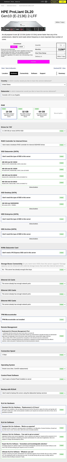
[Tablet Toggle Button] (2, 2)
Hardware (14, 73)
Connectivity (24, 73)
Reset (3, 68)
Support (42, 73)
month (14, 46)
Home (2, 5)
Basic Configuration (11, 68)
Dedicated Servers (11, 5)
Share (63, 68)
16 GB (9, 112)
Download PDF (57, 68)
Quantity (38, 45)
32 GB (25, 112)
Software (34, 73)
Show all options (58, 113)
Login (62, 1)
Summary (62, 73)
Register (54, 1)
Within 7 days (60, 22)
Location (5, 73)
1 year (21, 46)
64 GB (42, 112)
